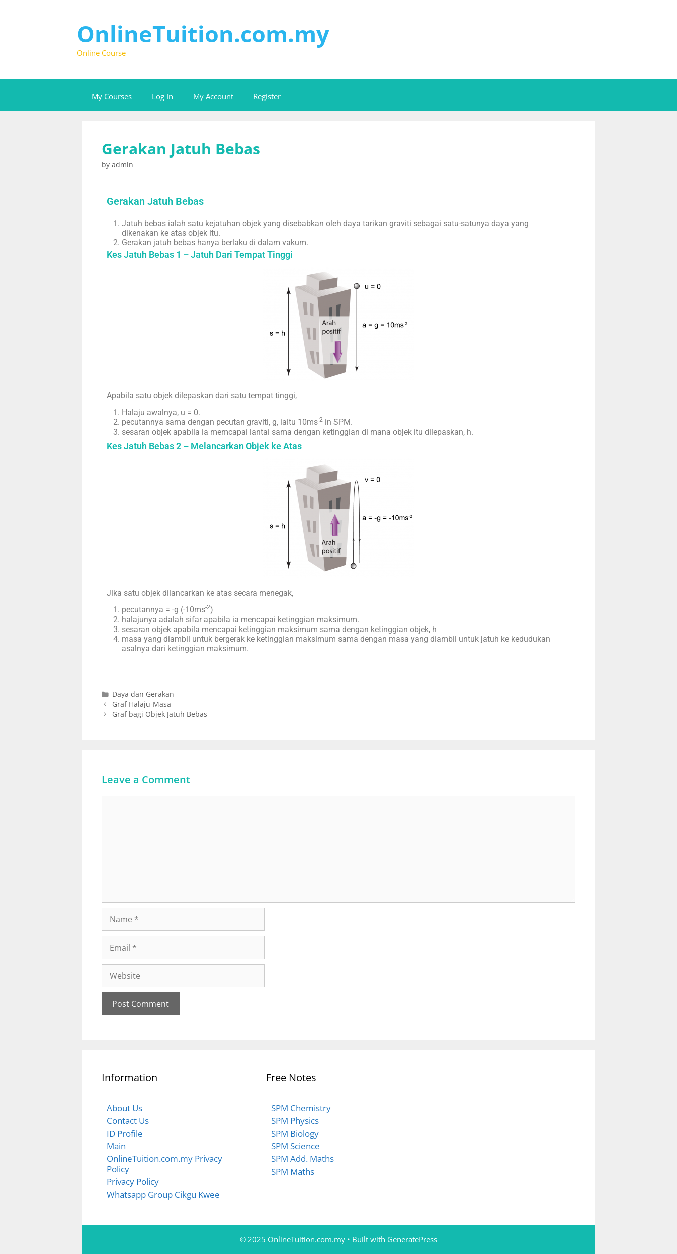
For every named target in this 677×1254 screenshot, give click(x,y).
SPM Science (295, 1146)
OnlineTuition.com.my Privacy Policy (164, 1163)
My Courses (112, 96)
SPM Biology (295, 1133)
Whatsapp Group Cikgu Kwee (163, 1194)
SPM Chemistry (301, 1108)
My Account (213, 96)
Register (267, 96)
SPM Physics (295, 1120)
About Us (124, 1108)
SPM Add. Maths (302, 1158)
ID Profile (125, 1133)
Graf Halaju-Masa (141, 704)
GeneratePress (412, 1239)
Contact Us (128, 1120)
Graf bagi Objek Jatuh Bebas (159, 714)
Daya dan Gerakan (143, 694)
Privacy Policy (133, 1181)
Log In (162, 96)
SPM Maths (292, 1171)
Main (116, 1146)
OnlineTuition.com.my (203, 33)
